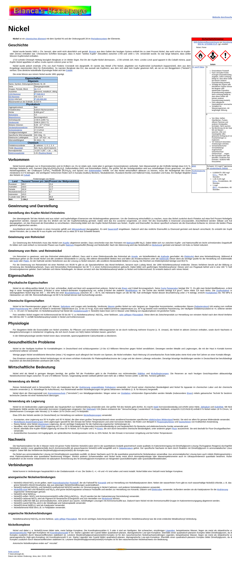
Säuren (111, 306)
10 (35, 89)
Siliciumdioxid (78, 229)
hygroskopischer (60, 483)
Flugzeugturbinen (165, 422)
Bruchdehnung (72, 293)
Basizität (18, 148)
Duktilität (219, 407)
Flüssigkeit (137, 315)
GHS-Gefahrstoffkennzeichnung (206, 42)
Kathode (165, 256)
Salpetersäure (202, 306)
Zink (43, 426)
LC (215, 175)
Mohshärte (13, 115)
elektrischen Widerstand (161, 419)
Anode (134, 256)
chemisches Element (36, 39)
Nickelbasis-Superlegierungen (28, 422)
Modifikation (131, 290)
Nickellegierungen (160, 373)
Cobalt (69, 70)
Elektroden (157, 489)
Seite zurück (13, 552)
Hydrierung (84, 387)
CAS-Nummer (15, 94)
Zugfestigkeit (222, 290)
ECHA (11, 99)
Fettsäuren (110, 387)
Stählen (141, 373)
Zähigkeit (205, 407)
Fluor (174, 428)
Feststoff (74, 483)
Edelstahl (91, 409)
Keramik (102, 483)
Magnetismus (14, 117)
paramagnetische (18, 533)
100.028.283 (40, 99)
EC (215, 187)
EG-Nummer (14, 97)
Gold (15, 261)
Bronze (92, 51)
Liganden (170, 530)
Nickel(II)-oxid (20, 489)
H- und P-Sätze (198, 67)
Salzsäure (65, 306)
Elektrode (164, 259)
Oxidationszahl (80, 311)
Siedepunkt (14, 122)
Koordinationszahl (59, 533)
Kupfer (66, 243)
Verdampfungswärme (18, 127)
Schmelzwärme (15, 130)
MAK (194, 166)
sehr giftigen (125, 315)
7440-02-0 (39, 94)
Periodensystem (99, 39)
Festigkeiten (211, 293)
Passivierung (21, 309)
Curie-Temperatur (169, 288)
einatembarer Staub (218, 168)
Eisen (124, 288)
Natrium (130, 243)
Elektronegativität (16, 153)
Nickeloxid (157, 245)
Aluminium (43, 424)
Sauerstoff (113, 229)
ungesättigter (97, 387)
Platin (26, 261)
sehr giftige (60, 519)
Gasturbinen (185, 422)
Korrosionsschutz (57, 393)
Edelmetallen (95, 170)
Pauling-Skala (45, 153)
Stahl (12, 309)
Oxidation (126, 393)
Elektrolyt (189, 256)
